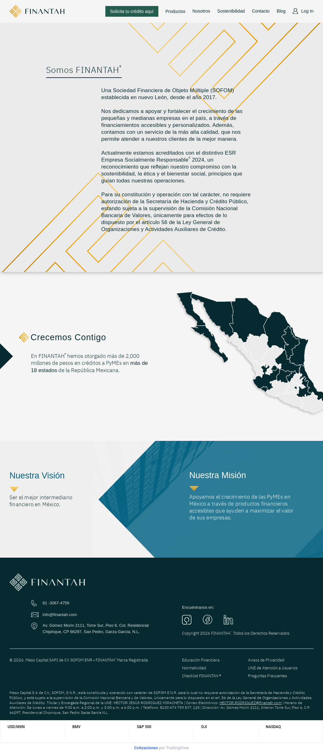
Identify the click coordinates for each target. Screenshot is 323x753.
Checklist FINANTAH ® (201, 676)
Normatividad (194, 668)
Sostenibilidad (231, 11)
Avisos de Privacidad (266, 660)
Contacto (261, 11)
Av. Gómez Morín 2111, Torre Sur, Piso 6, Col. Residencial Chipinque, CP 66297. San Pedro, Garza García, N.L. (96, 628)
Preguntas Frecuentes (267, 676)
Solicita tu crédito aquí (132, 11)
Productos (175, 11)
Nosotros (201, 11)
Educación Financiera (201, 660)
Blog (281, 11)
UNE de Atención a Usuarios (272, 668)
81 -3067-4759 (56, 603)
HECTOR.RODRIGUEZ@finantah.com (251, 702)
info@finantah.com (60, 614)
